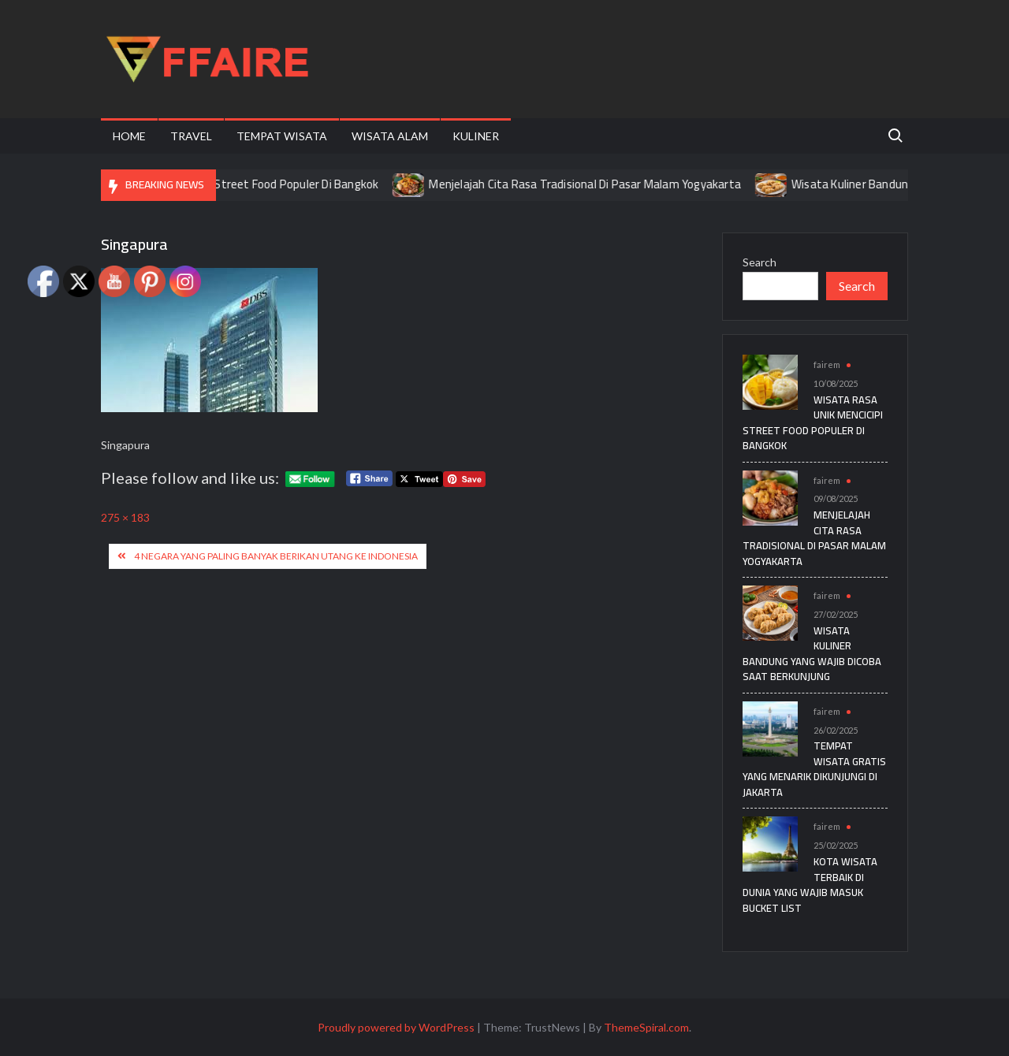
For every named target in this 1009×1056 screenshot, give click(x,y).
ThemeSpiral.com (646, 1027)
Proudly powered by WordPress (396, 1027)
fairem (827, 364)
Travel (191, 136)
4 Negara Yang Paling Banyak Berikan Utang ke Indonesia (276, 556)
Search (759, 262)
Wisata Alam (390, 136)
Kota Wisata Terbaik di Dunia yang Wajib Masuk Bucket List (810, 884)
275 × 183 (125, 517)
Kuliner (475, 136)
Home (129, 136)
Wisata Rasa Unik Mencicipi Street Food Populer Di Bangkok (243, 184)
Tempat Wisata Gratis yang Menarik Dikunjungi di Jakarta (814, 768)
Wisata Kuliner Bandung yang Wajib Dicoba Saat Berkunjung (812, 653)
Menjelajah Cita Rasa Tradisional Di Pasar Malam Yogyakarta (602, 184)
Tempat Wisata (281, 136)
